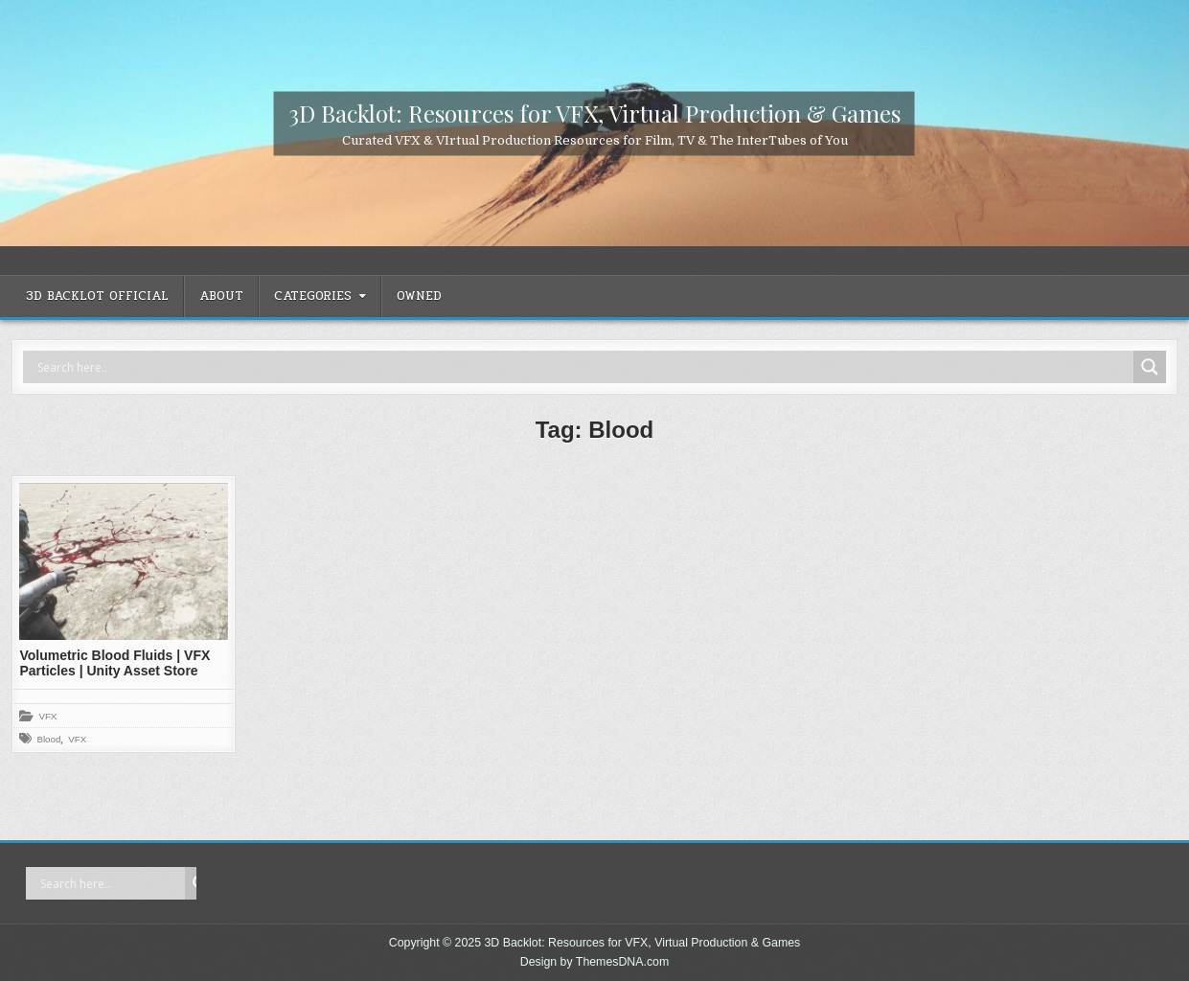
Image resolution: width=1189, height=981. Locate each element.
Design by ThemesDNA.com (595, 962)
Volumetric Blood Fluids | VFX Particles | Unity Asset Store (114, 663)
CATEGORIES (313, 296)
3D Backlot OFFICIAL (97, 296)
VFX (47, 716)
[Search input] (582, 367)
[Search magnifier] (1149, 367)
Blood (48, 739)
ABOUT (221, 296)
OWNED (419, 296)
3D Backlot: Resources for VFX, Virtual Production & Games (594, 112)
